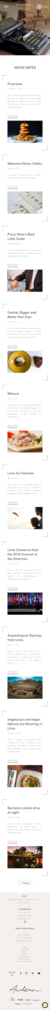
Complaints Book (24, 959)
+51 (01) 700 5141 (23, 903)
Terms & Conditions (24, 961)
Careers (24, 954)
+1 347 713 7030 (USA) (24, 938)
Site (24, 932)
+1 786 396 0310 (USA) (24, 916)
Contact (24, 947)
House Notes (24, 949)
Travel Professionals (24, 956)
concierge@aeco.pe (23, 919)
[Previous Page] (25, 883)
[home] (24, 6)
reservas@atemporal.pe (23, 941)
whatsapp (25, 922)
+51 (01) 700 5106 (23, 935)
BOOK (45, 7)
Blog (24, 951)
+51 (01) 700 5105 (24, 913)
